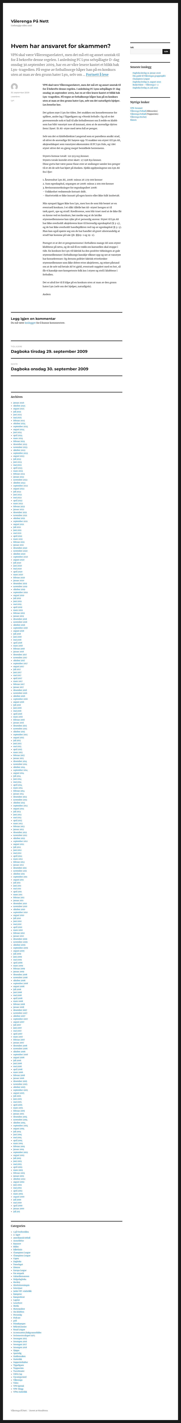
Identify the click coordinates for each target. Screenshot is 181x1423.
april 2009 (17, 963)
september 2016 (20, 699)
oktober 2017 (19, 660)
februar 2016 (19, 720)
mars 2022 (18, 503)
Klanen (133, 120)
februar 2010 (19, 933)
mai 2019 (17, 604)
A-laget (16, 1235)
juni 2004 (17, 1134)
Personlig (17, 1315)
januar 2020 (18, 580)
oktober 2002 (19, 1179)
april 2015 (17, 749)
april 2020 (17, 571)
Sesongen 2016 (20, 1341)
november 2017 (20, 657)
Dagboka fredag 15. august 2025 (147, 82)
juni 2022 (17, 494)
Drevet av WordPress (38, 1410)
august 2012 (18, 844)
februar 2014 (19, 791)
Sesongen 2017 (20, 1344)
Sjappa (16, 1350)
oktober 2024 (19, 423)
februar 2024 (19, 441)
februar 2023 (19, 474)
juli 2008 (17, 989)
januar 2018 (18, 651)
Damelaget (18, 1264)
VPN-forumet (136, 108)
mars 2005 (18, 1108)
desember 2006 (20, 1046)
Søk (132, 47)
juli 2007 (17, 1025)
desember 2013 (20, 797)
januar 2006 (18, 1078)
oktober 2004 (19, 1123)
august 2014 (18, 773)
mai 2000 (17, 1203)
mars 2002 (18, 1194)
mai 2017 (17, 675)
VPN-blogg (18, 1389)
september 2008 (20, 983)
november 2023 (20, 447)
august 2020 (18, 560)
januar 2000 (18, 1208)
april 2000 (17, 1205)
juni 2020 (17, 566)
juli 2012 (17, 847)
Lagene (16, 1300)
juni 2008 (17, 992)
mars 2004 (18, 1143)
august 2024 (18, 429)
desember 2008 (20, 974)
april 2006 (17, 1069)
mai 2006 (17, 1066)
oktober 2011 (19, 874)
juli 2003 (17, 1158)
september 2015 (20, 734)
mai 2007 (17, 1031)
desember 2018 (20, 619)
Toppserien (18, 1368)
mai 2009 (17, 960)
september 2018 (20, 628)
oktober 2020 (19, 554)
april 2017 (17, 678)
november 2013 (20, 800)
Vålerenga (17, 1380)
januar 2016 (18, 723)
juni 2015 (17, 743)
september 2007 (20, 1019)
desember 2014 (20, 761)
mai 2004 (17, 1137)
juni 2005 (17, 1099)
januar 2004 (18, 1149)
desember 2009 (20, 939)
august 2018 (18, 631)
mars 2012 (18, 859)
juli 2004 (17, 1131)
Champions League (21, 1252)
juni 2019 (17, 601)
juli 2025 (17, 412)
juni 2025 (17, 414)
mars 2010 (18, 930)
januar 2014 (18, 794)
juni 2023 (17, 462)
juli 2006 (17, 1060)
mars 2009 (18, 966)
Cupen (16, 1258)
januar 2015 (18, 758)
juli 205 (16, 1211)
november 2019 (20, 586)
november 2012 (20, 835)
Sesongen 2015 (20, 1338)
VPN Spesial (18, 1386)
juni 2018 (17, 637)
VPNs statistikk (20, 1392)
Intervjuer (17, 1288)
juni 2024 (17, 432)
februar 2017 (19, 684)
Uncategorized (19, 1377)
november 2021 (20, 515)
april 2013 (17, 820)
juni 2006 (17, 1063)
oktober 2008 (19, 980)
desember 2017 (20, 654)
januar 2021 (18, 545)
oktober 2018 (19, 625)
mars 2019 (18, 610)
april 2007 (17, 1034)
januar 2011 (18, 900)
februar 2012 (19, 862)
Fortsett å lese (97, 75)
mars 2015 (18, 752)
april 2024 (17, 435)
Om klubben (18, 1312)
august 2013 (18, 808)
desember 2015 (20, 726)
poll (15, 1321)
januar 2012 (18, 865)
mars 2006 (18, 1072)
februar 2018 (19, 649)
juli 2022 (17, 492)
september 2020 (20, 557)
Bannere (17, 1244)
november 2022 (20, 480)
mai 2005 (17, 1102)
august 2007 (18, 1022)
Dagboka (17, 1261)
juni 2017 (17, 672)
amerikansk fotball (21, 1238)
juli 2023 (17, 459)
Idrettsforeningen (21, 1285)
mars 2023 (18, 471)
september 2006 (20, 1054)
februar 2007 (19, 1040)
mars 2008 (18, 1001)
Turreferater (18, 1371)
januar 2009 (18, 971)
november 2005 (20, 1084)
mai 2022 (17, 497)
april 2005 (17, 1105)
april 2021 (17, 536)
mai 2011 (17, 888)
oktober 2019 (19, 589)
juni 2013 (17, 814)
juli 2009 (17, 954)
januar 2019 (18, 616)
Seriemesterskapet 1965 (24, 1335)
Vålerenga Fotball (138, 111)
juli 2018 (17, 634)
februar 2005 (19, 1111)
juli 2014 (17, 776)
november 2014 (20, 764)
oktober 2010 (19, 909)
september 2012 (20, 841)
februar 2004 (19, 1146)
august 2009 (18, 951)
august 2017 (18, 666)
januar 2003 (18, 1176)
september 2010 (20, 912)
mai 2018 (17, 640)
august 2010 (18, 915)
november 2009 (20, 942)
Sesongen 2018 (20, 1347)
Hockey (16, 1282)
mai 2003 (17, 1164)
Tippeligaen (18, 1365)
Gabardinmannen (21, 1276)
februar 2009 (19, 968)
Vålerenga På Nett (30, 21)
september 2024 (20, 426)
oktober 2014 (19, 767)
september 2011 (20, 877)
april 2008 (17, 998)
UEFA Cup (17, 1374)
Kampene (17, 1294)
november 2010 (20, 906)
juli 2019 (17, 598)
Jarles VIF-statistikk (22, 1291)
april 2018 (17, 643)
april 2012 (17, 856)
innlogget (30, 322)
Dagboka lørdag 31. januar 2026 (147, 73)
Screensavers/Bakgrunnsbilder (27, 1332)
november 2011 (20, 871)
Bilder (16, 1247)
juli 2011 (17, 883)
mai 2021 (17, 533)
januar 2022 (18, 509)
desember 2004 (20, 1117)
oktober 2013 (19, 803)
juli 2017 (17, 669)
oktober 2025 (19, 406)
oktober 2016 (19, 696)
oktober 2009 (19, 945)
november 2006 (20, 1048)
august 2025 (18, 409)
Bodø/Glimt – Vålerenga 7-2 (146, 85)
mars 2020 (18, 574)
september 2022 (20, 486)
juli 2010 (17, 918)
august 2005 (18, 1093)
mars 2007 (18, 1037)
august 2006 (18, 1057)
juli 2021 (17, 527)
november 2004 (20, 1120)
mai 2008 (17, 995)
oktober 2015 (19, 731)
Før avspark (18, 1273)
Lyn (12, 100)
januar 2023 (18, 477)
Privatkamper (19, 1324)
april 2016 (17, 714)
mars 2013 (17, 823)
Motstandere (19, 1309)
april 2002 (17, 1191)
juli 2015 (17, 740)
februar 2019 (19, 613)
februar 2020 (19, 577)
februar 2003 (19, 1173)
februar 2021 (19, 542)
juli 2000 (17, 1200)
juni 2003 (17, 1161)
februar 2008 (19, 1004)
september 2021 (20, 521)
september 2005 (20, 1090)
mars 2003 (18, 1170)
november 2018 (20, 622)
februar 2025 (19, 420)
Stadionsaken (19, 1356)
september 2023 (20, 453)
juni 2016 (17, 708)
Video (15, 1383)
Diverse (16, 1267)
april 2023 (17, 468)
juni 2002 (17, 1185)
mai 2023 (17, 465)
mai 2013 (17, 817)
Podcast (16, 1318)
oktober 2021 (19, 518)
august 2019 (18, 595)
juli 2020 (17, 563)
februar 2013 (18, 826)
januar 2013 (18, 829)
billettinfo (17, 1249)
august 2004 (18, 1128)
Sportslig (17, 1353)
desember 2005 (20, 1081)
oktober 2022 (19, 483)
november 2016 (20, 693)
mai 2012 (17, 853)
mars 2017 (18, 681)
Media (16, 1306)
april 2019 (17, 607)
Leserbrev (15, 96)
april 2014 (17, 785)
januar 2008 (18, 1007)
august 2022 (18, 489)
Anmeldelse (18, 1241)
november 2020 (20, 551)
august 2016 (18, 702)
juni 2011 (17, 886)
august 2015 (18, 737)
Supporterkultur (20, 1362)
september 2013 (20, 806)
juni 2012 (17, 850)
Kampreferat (19, 1297)
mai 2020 (17, 569)
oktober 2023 (19, 450)
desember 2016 (20, 690)
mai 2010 (17, 924)
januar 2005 (18, 1114)
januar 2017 (18, 687)
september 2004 (20, 1125)
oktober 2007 (19, 1016)
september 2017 (20, 663)
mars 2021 (18, 539)
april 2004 (17, 1140)
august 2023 (18, 456)
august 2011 (18, 880)
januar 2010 (18, 936)
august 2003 (18, 1155)
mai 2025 (17, 417)
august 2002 (18, 1182)
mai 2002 (17, 1188)
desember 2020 (20, 548)
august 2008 (18, 986)
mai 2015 (17, 746)
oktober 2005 (19, 1087)
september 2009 (20, 948)
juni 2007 (17, 1028)
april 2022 (17, 500)
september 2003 (20, 1152)
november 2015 (20, 729)
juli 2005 (17, 1096)
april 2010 (17, 927)
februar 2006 (19, 1075)
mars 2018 (18, 646)
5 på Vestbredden (21, 1232)
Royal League (19, 1329)
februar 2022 (19, 506)
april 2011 (17, 891)
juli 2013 (17, 811)
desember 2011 (20, 868)
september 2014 (20, 770)
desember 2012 (20, 832)
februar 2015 (19, 755)
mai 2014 (17, 782)
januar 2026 (18, 403)
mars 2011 (17, 894)
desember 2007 (20, 1010)
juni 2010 (17, 921)
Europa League (19, 1270)
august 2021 (18, 524)
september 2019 (20, 592)
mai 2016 (17, 711)
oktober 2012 (19, 838)
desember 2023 (20, 444)
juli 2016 (17, 705)
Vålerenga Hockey (138, 117)
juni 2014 (17, 779)
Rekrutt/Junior (20, 1327)
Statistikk (17, 1359)
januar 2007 (18, 1043)
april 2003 (17, 1167)
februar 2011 (18, 897)
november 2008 (20, 977)
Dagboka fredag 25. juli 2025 (145, 88)
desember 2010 (20, 903)
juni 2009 (17, 957)
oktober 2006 (19, 1051)
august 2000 (18, 1197)
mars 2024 (18, 438)
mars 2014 (18, 788)
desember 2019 (20, 583)
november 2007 (20, 1013)
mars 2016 (18, 717)
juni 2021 (17, 530)
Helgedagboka (19, 1279)
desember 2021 (20, 512)
